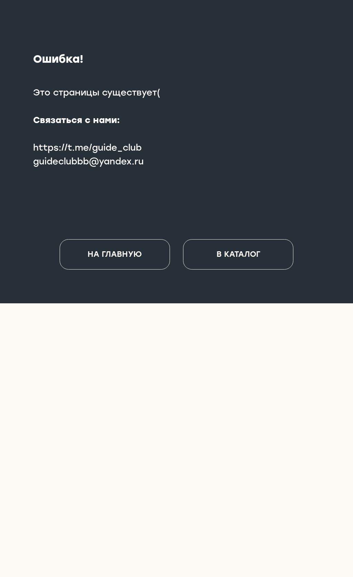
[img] (177, 497)
